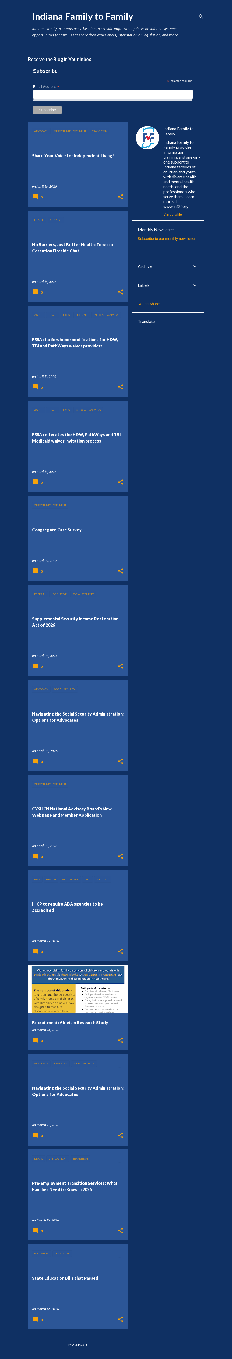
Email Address (46, 86)
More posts (77, 1345)
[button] (120, 197)
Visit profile (172, 214)
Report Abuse (149, 304)
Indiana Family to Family (178, 131)
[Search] (201, 16)
